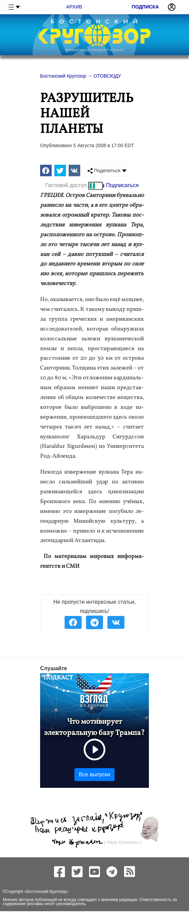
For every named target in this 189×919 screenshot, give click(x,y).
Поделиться (103, 171)
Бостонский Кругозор (46, 891)
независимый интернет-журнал (94, 49)
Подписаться (122, 185)
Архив (74, 6)
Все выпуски (94, 774)
